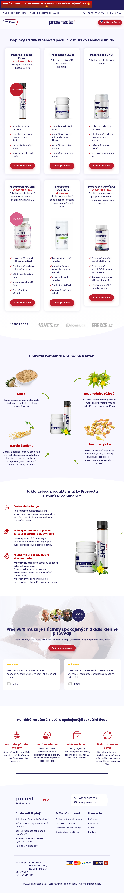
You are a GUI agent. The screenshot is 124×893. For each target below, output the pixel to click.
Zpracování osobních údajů (62, 883)
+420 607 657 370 (85, 798)
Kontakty (93, 832)
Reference (93, 819)
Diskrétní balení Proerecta (70, 819)
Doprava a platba (65, 823)
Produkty (93, 823)
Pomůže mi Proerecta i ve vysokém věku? (29, 840)
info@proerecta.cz (86, 802)
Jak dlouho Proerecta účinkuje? (32, 819)
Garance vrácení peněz (15, 13)
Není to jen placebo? (27, 845)
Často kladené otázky (67, 832)
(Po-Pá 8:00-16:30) (102, 13)
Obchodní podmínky (90, 883)
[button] (10, 22)
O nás (91, 827)
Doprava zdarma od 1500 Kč (45, 13)
